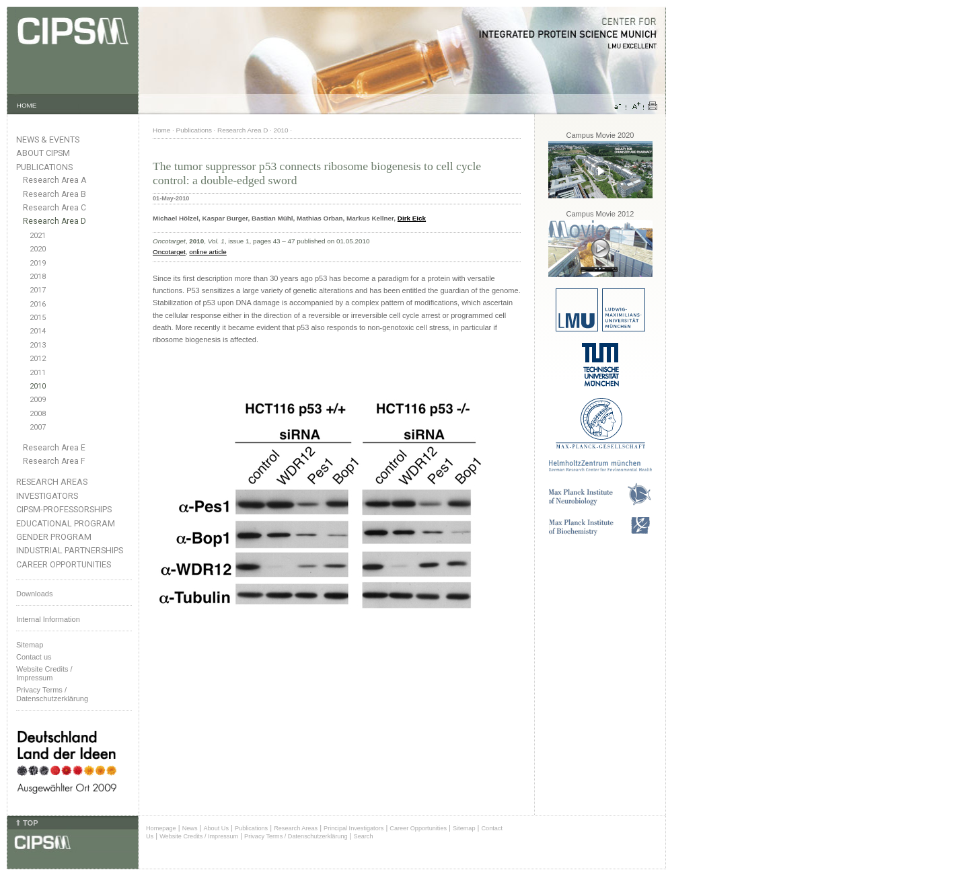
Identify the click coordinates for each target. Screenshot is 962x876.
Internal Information (48, 619)
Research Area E (54, 447)
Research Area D (54, 221)
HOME (27, 105)
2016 (38, 304)
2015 (38, 317)
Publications (44, 167)
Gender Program (53, 537)
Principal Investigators (353, 828)
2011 (38, 372)
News (190, 828)
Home (161, 130)
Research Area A (54, 180)
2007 (38, 427)
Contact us (34, 657)
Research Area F (54, 461)
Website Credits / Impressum (198, 836)
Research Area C (54, 207)
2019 (38, 263)
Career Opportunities (63, 564)
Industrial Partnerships (69, 550)
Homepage (161, 828)
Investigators (47, 496)
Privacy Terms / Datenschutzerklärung (52, 694)
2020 (38, 249)
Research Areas (51, 482)
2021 (38, 235)
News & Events (47, 139)
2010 (38, 386)
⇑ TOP (26, 823)
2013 (38, 345)
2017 (38, 290)
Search (363, 836)
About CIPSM (43, 153)
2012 (38, 358)
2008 (38, 413)
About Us (216, 828)
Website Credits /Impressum (44, 673)
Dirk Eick (412, 218)
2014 (38, 331)
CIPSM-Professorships (64, 509)
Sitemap (29, 645)
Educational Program (65, 523)
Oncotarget (169, 251)
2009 (38, 399)
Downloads (34, 594)
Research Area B (54, 194)
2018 (38, 276)
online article (207, 251)
